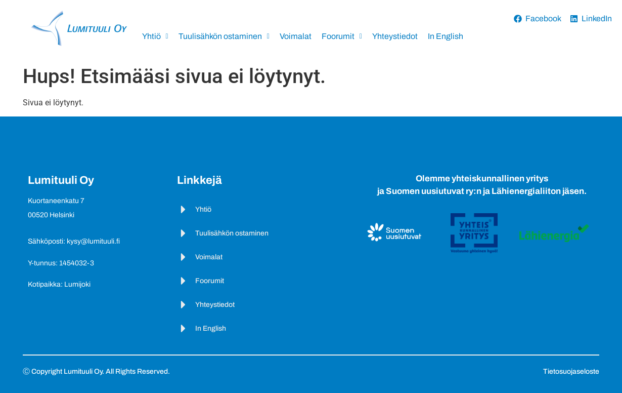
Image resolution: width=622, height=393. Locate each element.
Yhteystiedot (395, 36)
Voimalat (296, 36)
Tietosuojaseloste (571, 371)
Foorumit (342, 36)
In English (445, 36)
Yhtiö (155, 36)
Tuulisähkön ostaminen (224, 36)
